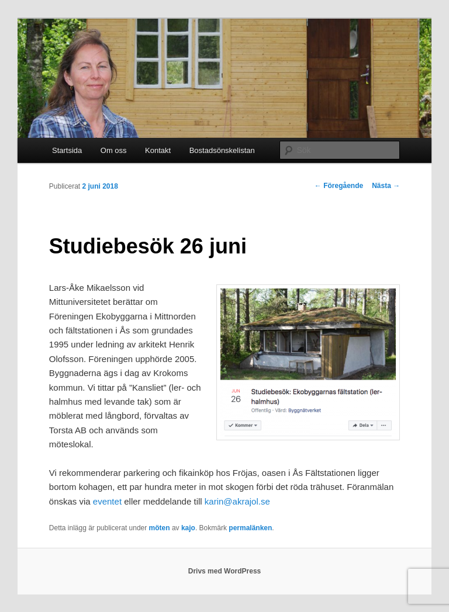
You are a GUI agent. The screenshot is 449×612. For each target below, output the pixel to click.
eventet (107, 501)
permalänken (250, 528)
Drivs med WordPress (224, 571)
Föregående (339, 186)
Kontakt (158, 150)
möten (159, 528)
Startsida (67, 150)
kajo (188, 528)
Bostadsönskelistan (222, 150)
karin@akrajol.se (237, 501)
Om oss (114, 150)
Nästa (386, 186)
